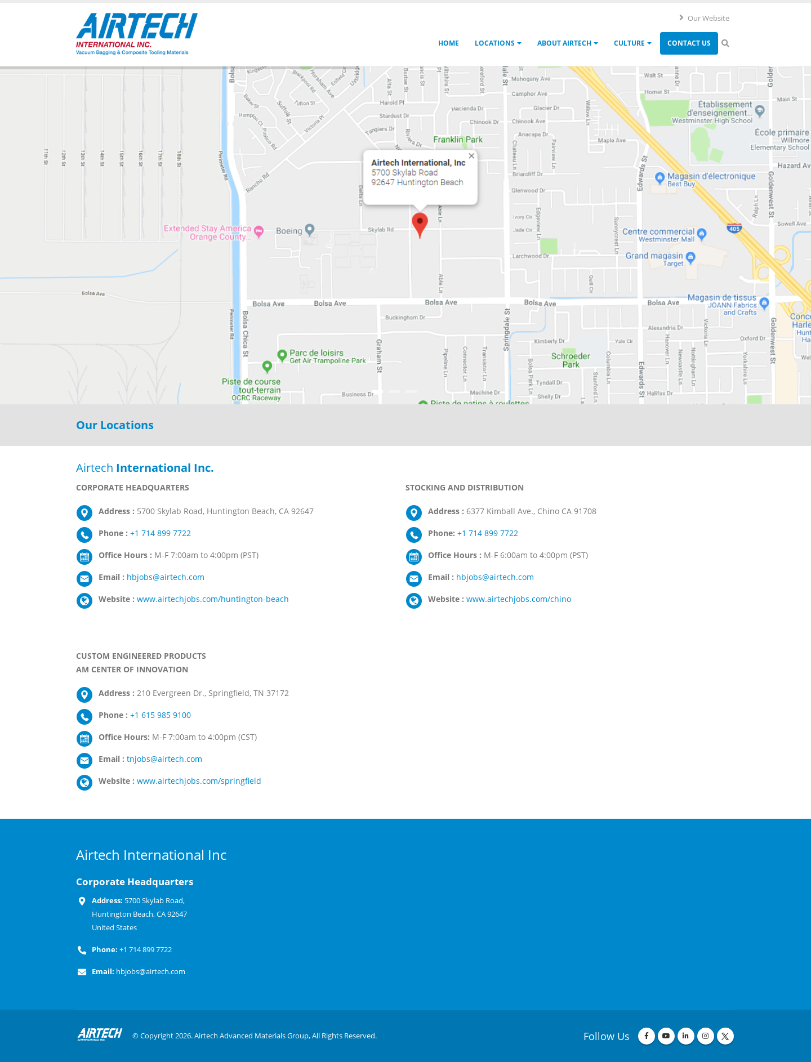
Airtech (145, 467)
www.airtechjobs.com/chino (518, 599)
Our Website (704, 18)
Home (448, 43)
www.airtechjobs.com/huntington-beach (213, 599)
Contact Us (689, 43)
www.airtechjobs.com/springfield (199, 780)
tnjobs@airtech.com (164, 758)
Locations (495, 43)
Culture (629, 43)
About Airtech (564, 43)
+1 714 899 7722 (160, 533)
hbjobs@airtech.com (165, 577)
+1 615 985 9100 (160, 715)
